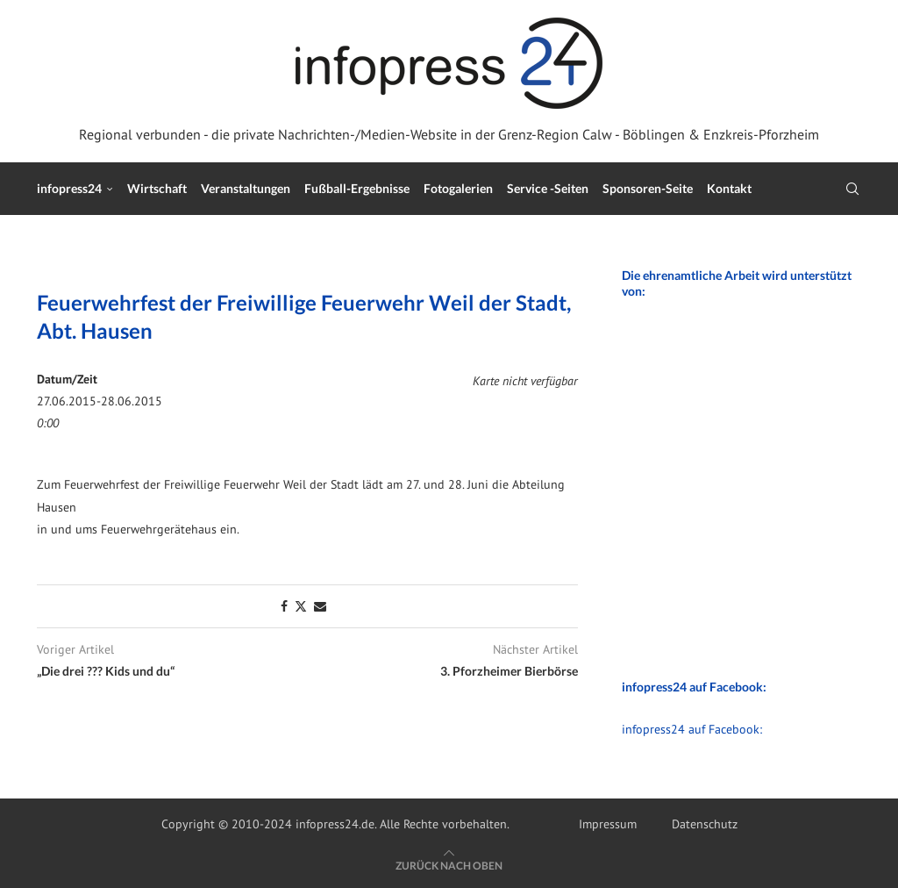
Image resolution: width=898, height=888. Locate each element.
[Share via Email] (320, 606)
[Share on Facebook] (284, 606)
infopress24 (69, 188)
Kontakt (729, 188)
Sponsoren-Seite (647, 188)
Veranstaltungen (245, 188)
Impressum (608, 824)
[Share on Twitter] (301, 606)
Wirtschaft (157, 188)
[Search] (852, 188)
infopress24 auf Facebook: (692, 729)
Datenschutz (705, 824)
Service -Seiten (547, 188)
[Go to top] (449, 865)
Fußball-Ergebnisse (357, 188)
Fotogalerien (458, 188)
